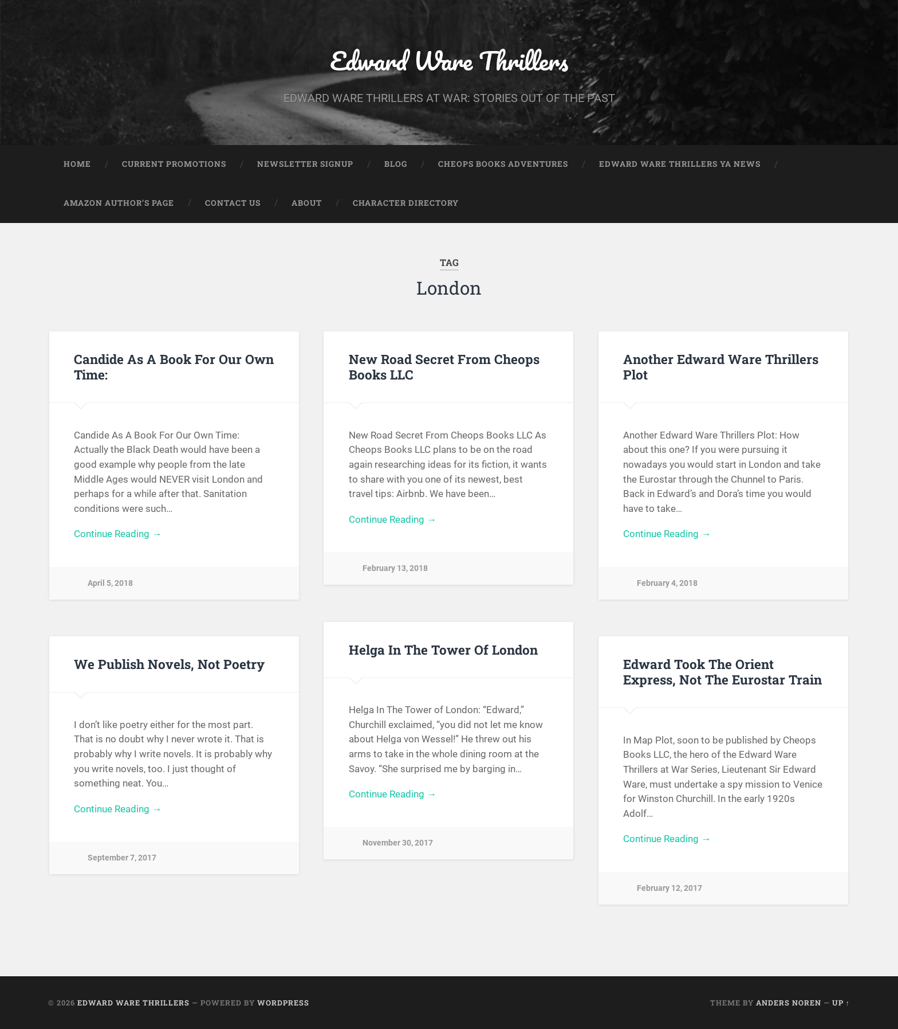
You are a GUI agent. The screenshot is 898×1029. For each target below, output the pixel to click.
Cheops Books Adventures (503, 164)
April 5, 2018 (110, 583)
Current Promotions (174, 164)
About (307, 203)
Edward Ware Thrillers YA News (680, 164)
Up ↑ (841, 1002)
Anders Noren (788, 1002)
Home (77, 164)
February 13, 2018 (395, 568)
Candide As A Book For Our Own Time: (174, 366)
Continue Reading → (118, 533)
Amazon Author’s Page (119, 203)
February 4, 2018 (667, 583)
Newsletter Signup (305, 164)
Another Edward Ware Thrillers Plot (720, 366)
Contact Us (233, 203)
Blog (395, 164)
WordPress (283, 1002)
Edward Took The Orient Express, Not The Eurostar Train (722, 671)
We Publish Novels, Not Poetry (169, 663)
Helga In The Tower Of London (443, 649)
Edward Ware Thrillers (449, 60)
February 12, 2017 (669, 888)
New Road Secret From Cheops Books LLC (444, 366)
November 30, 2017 (398, 843)
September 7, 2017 (122, 858)
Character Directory (406, 203)
